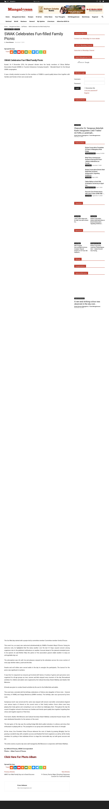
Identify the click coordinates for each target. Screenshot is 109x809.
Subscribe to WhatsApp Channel (84, 50)
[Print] (22, 96)
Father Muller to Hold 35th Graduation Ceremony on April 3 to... (94, 183)
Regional (95, 17)
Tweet (7, 95)
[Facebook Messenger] (33, 96)
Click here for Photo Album (20, 727)
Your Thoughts (60, 17)
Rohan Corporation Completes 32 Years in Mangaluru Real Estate (94, 149)
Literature (50, 21)
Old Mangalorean (73, 17)
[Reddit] (11, 96)
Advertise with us (80, 33)
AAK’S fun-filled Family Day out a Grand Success (19, 744)
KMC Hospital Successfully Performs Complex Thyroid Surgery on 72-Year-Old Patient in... (80, 249)
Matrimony (85, 17)
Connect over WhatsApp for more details (87, 38)
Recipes (30, 17)
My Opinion (41, 21)
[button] (102, 17)
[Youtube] (18, 96)
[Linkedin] (15, 96)
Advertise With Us (63, 21)
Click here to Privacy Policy (56, 792)
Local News (77, 125)
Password (77, 83)
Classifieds (88, 177)
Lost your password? (90, 90)
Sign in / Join (36, 1)
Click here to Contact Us (38, 792)
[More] (44, 96)
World (16, 21)
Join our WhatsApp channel (83, 45)
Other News (48, 17)
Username (77, 79)
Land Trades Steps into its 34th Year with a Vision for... (81, 220)
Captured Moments (81, 273)
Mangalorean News (18, 17)
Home (8, 17)
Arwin (44, 804)
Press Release (10, 42)
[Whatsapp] (40, 96)
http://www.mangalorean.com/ (24, 758)
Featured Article (80, 100)
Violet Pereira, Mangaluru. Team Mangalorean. (87, 135)
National (8, 21)
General (32, 21)
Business (24, 21)
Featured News (79, 142)
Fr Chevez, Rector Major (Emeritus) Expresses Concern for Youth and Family (55, 745)
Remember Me (90, 88)
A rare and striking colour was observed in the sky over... (87, 302)
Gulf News (24, 26)
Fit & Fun (39, 17)
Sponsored (78, 230)
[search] (88, 62)
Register (86, 93)
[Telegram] (37, 96)
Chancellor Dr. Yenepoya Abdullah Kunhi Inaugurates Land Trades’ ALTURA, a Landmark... (88, 130)
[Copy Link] (29, 96)
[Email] (26, 96)
